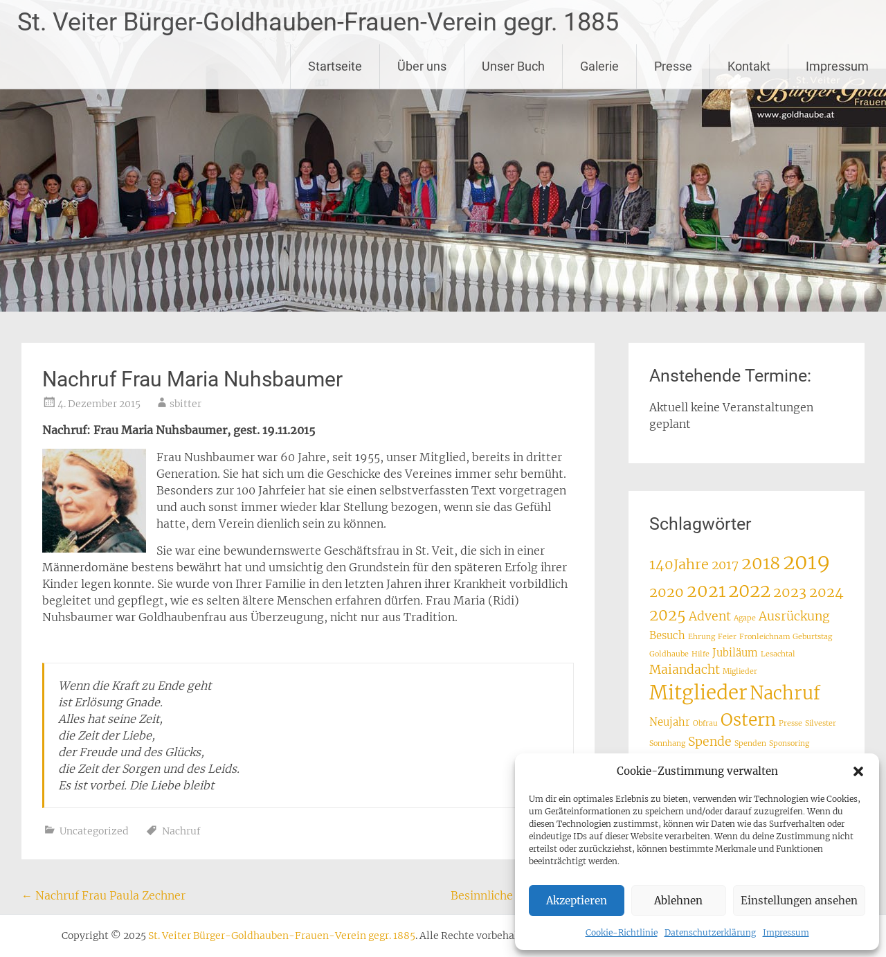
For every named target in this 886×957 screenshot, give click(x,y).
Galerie (599, 66)
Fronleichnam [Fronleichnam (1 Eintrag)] (764, 636)
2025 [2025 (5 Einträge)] (667, 615)
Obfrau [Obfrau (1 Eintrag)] (705, 723)
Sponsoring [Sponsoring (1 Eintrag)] (789, 743)
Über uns (421, 66)
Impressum (786, 932)
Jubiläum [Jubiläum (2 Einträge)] (735, 652)
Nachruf (181, 831)
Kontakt (748, 66)
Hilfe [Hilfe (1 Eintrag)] (700, 654)
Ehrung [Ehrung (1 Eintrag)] (701, 636)
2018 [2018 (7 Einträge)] (760, 563)
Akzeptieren (576, 900)
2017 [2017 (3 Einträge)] (725, 565)
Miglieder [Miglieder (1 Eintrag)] (740, 671)
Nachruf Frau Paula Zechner (103, 895)
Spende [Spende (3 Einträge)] (710, 741)
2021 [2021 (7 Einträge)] (706, 591)
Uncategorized (94, 831)
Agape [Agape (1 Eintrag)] (745, 618)
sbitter (185, 403)
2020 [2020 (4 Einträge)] (666, 591)
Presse (673, 66)
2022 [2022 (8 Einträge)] (749, 591)
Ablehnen (678, 900)
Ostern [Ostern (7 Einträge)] (748, 720)
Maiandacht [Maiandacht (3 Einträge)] (684, 669)
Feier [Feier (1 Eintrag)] (727, 636)
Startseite (335, 66)
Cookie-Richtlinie (622, 932)
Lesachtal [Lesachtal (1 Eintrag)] (778, 654)
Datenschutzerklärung (710, 932)
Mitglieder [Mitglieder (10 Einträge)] (698, 693)
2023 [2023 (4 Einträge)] (789, 591)
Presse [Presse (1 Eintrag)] (790, 723)
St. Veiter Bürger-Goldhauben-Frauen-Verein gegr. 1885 (318, 22)
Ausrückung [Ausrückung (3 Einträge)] (794, 616)
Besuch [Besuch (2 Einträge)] (667, 635)
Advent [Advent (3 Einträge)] (710, 616)
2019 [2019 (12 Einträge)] (806, 562)
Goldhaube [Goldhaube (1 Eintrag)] (669, 654)
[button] (858, 771)
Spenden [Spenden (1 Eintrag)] (750, 743)
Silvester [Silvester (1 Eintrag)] (820, 723)
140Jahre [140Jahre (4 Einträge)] (679, 564)
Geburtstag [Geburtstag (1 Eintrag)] (812, 636)
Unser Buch (513, 66)
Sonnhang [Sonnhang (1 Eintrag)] (667, 743)
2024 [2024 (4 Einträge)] (826, 591)
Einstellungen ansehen (799, 900)
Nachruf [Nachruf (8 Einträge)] (785, 693)
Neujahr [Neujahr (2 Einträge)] (669, 721)
